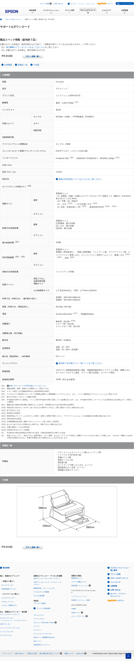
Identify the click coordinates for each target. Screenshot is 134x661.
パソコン (37, 626)
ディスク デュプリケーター (43, 634)
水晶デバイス (76, 612)
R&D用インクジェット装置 (80, 600)
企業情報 (113, 586)
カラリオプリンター (8, 598)
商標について (69, 653)
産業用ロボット (76, 578)
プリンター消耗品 (40, 603)
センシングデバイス (78, 616)
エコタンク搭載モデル (9, 605)
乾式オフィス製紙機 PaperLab (44, 637)
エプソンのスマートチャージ (10, 614)
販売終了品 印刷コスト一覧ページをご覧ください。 (81, 363)
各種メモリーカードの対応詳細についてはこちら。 (27, 386)
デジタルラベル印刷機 (41, 592)
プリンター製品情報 (43, 608)
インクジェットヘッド (79, 596)
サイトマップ (7, 653)
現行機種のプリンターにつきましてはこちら (25, 47)
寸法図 (36, 65)
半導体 (73, 609)
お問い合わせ (58, 3)
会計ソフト (37, 641)
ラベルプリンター (6, 635)
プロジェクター (39, 615)
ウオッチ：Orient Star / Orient (44, 622)
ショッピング (115, 582)
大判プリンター (5, 624)
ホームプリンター (7, 585)
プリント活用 (115, 574)
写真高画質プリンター (9, 589)
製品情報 (6, 568)
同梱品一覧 (22, 65)
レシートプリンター (7, 631)
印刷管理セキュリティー (42, 645)
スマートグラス (39, 619)
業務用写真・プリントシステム (44, 588)
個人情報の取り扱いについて (49, 653)
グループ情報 (44, 3)
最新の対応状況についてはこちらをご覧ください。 (81, 179)
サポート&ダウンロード (119, 578)
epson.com (80, 653)
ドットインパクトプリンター (10, 628)
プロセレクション (7, 601)
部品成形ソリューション (79, 585)
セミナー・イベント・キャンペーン (83, 4)
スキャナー (37, 630)
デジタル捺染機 (39, 595)
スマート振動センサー (79, 582)
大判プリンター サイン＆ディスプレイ (47, 578)
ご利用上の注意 (31, 653)
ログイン (105, 3)
